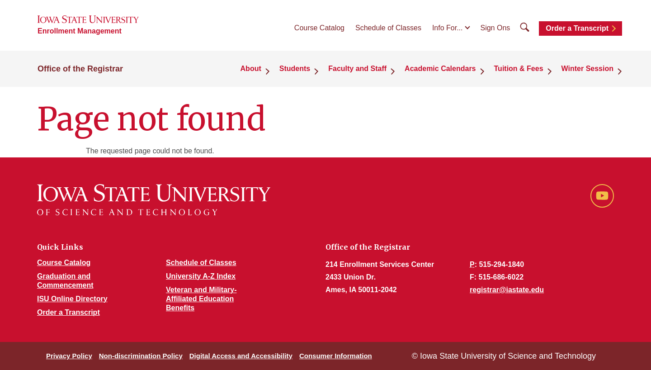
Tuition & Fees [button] (518, 68)
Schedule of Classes (388, 28)
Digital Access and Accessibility (240, 356)
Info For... (447, 28)
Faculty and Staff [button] (357, 68)
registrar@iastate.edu (507, 290)
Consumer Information (335, 356)
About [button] (251, 68)
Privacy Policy (69, 356)
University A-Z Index (201, 276)
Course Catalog (319, 28)
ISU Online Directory (72, 299)
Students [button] (294, 68)
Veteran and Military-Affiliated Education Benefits (201, 299)
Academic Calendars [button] (440, 68)
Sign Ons (495, 28)
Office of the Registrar (80, 68)
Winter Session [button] (587, 68)
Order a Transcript (577, 28)
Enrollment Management (80, 31)
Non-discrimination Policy (141, 356)
